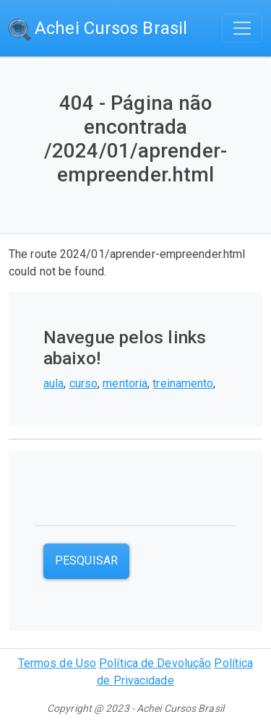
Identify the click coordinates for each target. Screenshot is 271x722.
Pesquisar (86, 560)
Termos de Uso (57, 663)
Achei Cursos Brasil (98, 29)
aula (53, 383)
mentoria (125, 383)
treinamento (182, 383)
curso (83, 383)
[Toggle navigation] (242, 28)
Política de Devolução (155, 663)
